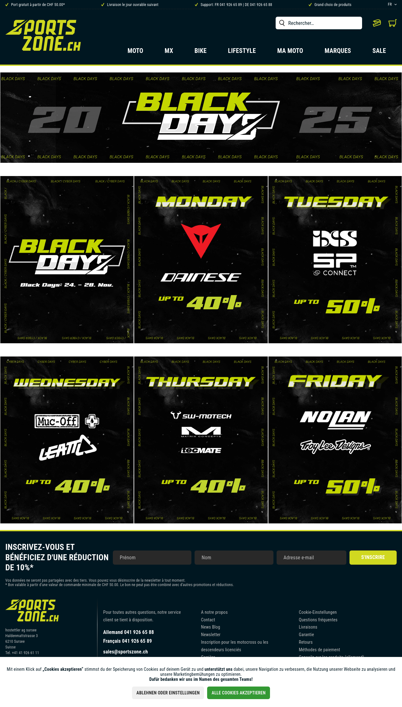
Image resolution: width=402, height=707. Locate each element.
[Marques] (338, 53)
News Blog (210, 627)
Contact (208, 619)
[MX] (169, 53)
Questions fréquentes (318, 619)
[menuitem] (319, 23)
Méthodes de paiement (319, 649)
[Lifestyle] (242, 53)
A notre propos (214, 612)
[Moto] (135, 53)
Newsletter (211, 634)
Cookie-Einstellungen (318, 612)
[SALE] (379, 53)
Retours (306, 642)
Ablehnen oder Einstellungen (168, 692)
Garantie (306, 634)
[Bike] (201, 53)
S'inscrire (373, 557)
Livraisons (308, 627)
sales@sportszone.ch (125, 652)
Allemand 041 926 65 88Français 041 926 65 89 (128, 636)
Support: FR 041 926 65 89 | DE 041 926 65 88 (233, 5)
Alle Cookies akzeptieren (239, 692)
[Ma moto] (290, 53)
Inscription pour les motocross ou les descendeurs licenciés (234, 646)
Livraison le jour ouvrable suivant (129, 5)
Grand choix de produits (330, 5)
